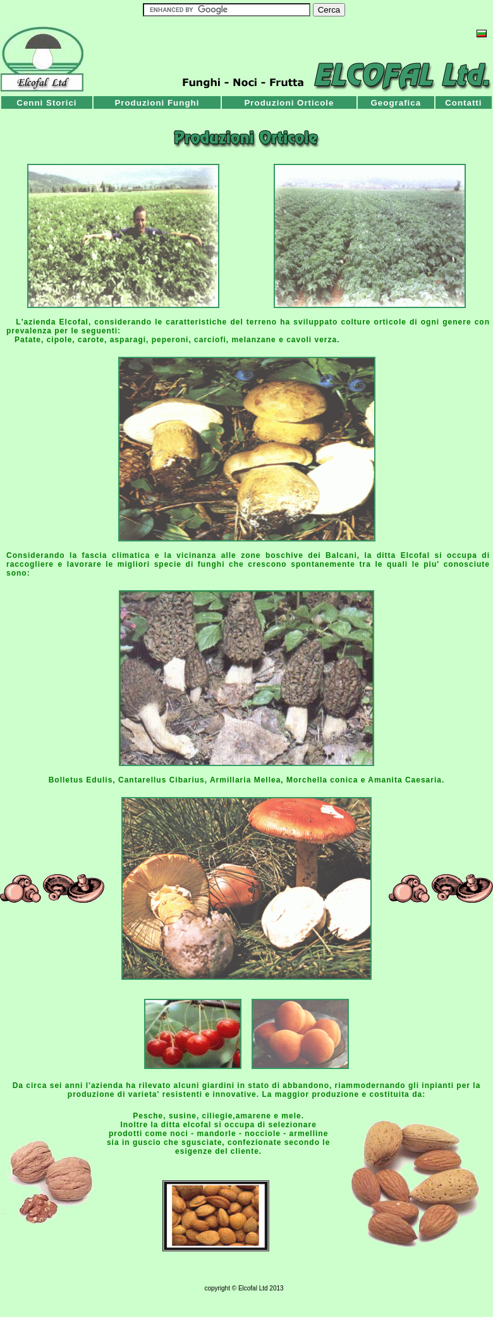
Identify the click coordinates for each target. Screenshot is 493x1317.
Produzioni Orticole (289, 103)
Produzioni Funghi (156, 103)
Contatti (463, 103)
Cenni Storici (46, 103)
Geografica (395, 103)
